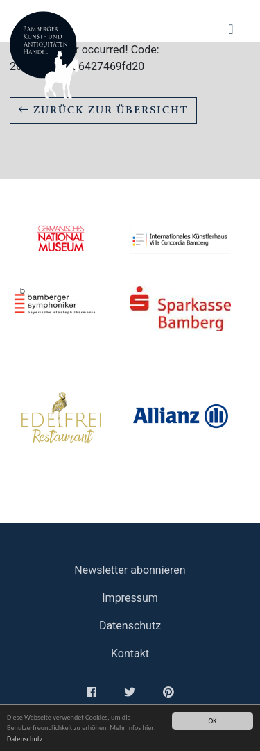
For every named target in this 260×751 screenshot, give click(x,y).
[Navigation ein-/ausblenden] (230, 30)
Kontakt (130, 653)
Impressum (130, 597)
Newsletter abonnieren (129, 570)
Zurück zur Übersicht (103, 110)
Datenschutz (24, 738)
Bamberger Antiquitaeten (44, 55)
